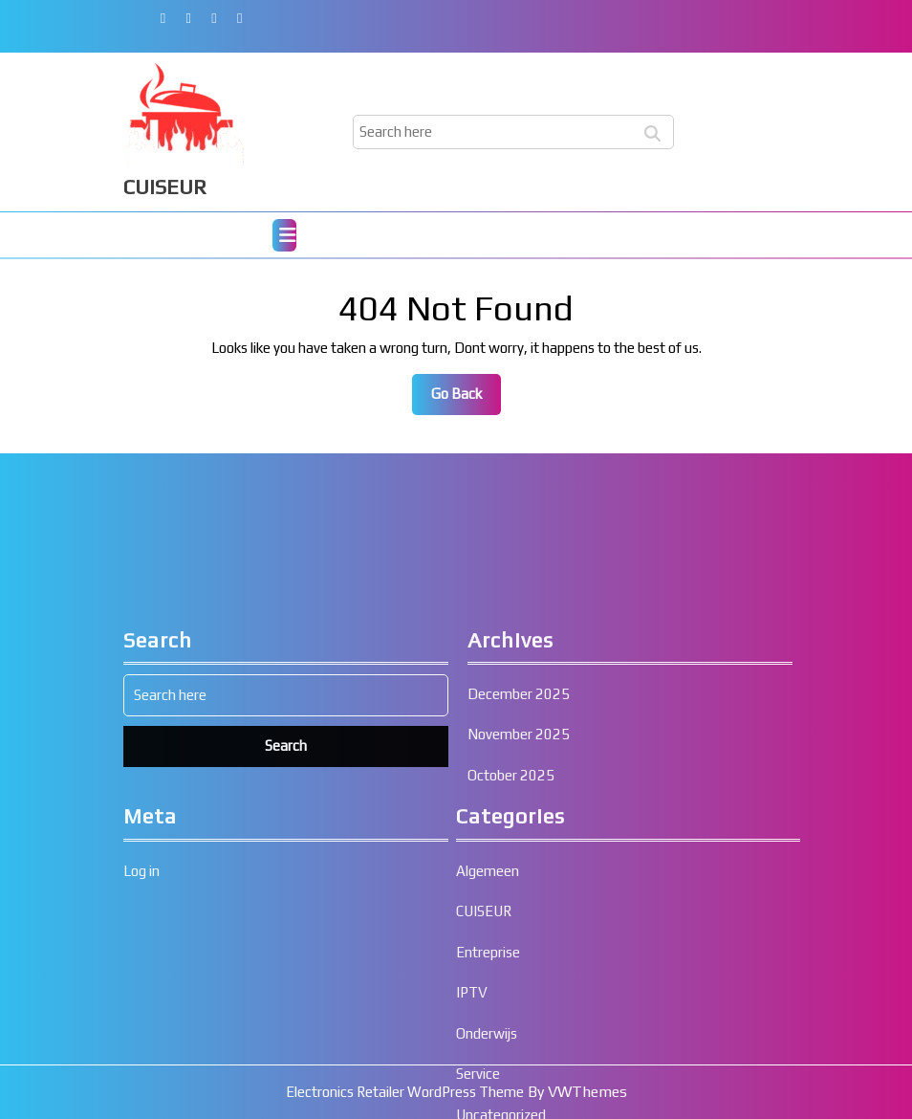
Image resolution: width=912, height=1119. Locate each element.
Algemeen (487, 1047)
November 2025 (518, 911)
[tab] (284, 235)
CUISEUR (164, 186)
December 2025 (518, 870)
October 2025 (510, 951)
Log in (141, 1047)
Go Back (466, 399)
